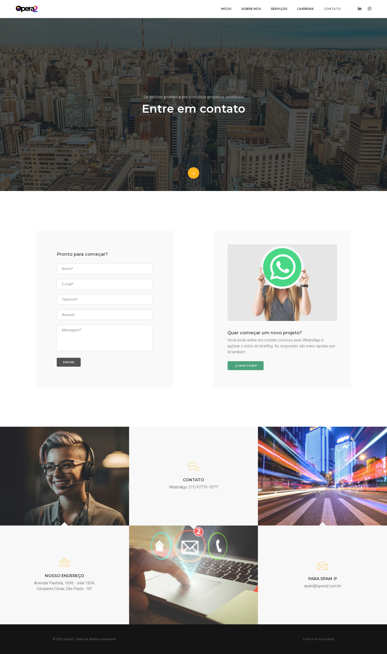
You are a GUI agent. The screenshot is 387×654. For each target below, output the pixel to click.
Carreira (305, 9)
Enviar (24, 362)
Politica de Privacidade (318, 639)
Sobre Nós (251, 9)
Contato (332, 9)
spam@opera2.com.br (322, 586)
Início (226, 9)
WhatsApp (291, 365)
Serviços (279, 9)
